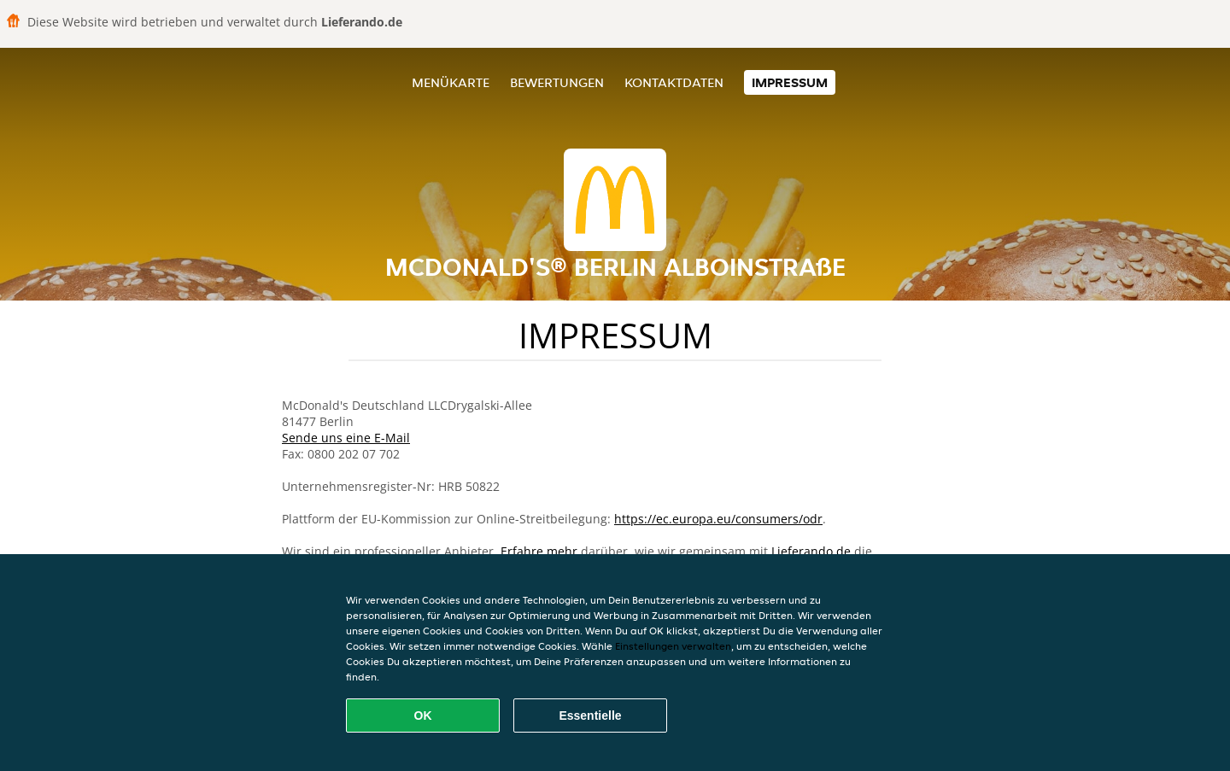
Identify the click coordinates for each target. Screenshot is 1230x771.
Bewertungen (557, 82)
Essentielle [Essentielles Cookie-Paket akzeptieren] (590, 715)
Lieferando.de (811, 551)
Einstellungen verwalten (673, 646)
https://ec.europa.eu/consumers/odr (718, 519)
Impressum (790, 82)
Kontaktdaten (673, 82)
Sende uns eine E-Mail (346, 437)
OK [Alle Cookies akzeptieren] (423, 715)
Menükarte (450, 82)
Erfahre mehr (539, 551)
